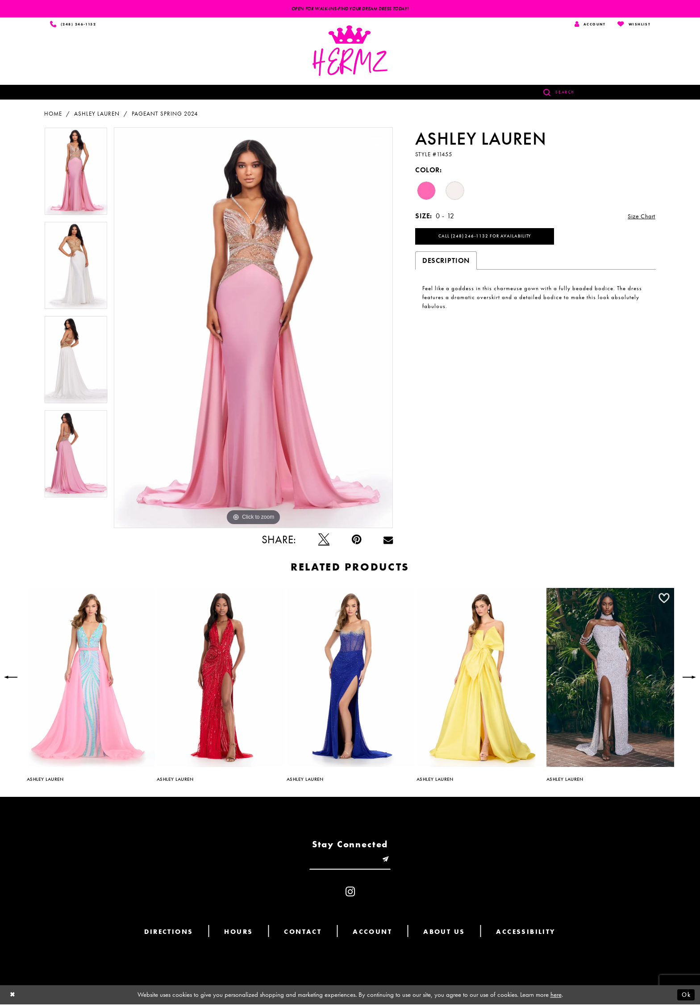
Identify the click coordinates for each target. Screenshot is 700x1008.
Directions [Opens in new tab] (168, 935)
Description (446, 264)
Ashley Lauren (97, 115)
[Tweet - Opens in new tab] (323, 541)
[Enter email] (350, 862)
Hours (238, 935)
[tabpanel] (76, 176)
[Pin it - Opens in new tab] (356, 540)
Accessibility (525, 935)
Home (53, 115)
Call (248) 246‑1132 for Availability (491, 239)
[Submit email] (390, 862)
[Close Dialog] (13, 998)
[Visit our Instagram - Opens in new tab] (350, 895)
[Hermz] (350, 52)
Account (372, 935)
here (556, 998)
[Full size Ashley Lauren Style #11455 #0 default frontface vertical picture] (253, 329)
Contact (302, 935)
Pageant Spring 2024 (165, 115)
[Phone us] (75, 25)
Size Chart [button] (639, 217)
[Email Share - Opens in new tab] (388, 540)
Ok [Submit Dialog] (685, 998)
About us (444, 935)
